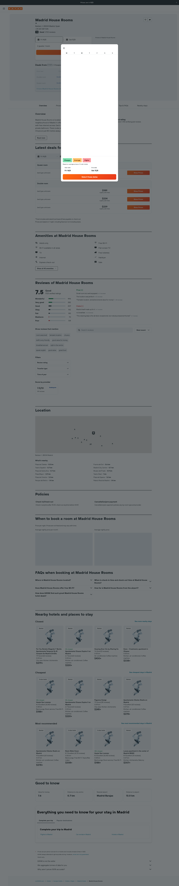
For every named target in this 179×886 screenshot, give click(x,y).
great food (62, 350)
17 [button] (53, 77)
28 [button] (75, 83)
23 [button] (86, 77)
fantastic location (56, 335)
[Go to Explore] (4, 36)
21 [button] (75, 77)
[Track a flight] (4, 41)
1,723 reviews (50, 32)
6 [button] (69, 66)
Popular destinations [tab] (64, 820)
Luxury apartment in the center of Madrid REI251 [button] (136, 752)
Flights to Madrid (46, 834)
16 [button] (86, 72)
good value (52, 350)
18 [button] (58, 77)
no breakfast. (84, 313)
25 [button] (58, 83)
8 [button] (80, 66)
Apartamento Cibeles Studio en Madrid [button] (135, 701)
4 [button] (58, 66)
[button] (176, 2)
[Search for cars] (4, 25)
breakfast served (42, 345)
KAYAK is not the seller (95, 861)
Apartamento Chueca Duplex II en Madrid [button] (78, 652)
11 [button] (58, 72)
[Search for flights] (4, 15)
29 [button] (80, 83)
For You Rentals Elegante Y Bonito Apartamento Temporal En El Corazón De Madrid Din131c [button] (49, 651)
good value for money (60, 340)
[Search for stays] (4, 20)
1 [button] (80, 61)
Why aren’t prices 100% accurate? (95, 869)
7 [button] (74, 66)
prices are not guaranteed (81, 854)
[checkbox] (46, 389)
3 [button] (52, 66)
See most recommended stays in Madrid (136, 723)
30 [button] (86, 83)
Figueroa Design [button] (100, 700)
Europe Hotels (58, 881)
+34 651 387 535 (41, 29)
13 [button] (69, 72)
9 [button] (85, 66)
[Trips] (4, 52)
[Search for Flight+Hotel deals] (4, 30)
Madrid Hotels (81, 881)
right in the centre (57, 345)
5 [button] (63, 66)
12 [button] (64, 72)
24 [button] (53, 83)
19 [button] (64, 77)
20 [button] (69, 77)
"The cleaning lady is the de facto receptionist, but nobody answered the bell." (107, 316)
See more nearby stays (143, 621)
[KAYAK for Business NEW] (4, 46)
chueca (66, 335)
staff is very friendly (43, 340)
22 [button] (80, 77)
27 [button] (69, 83)
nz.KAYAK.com (39, 881)
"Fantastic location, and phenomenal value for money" (99, 300)
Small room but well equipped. (91, 293)
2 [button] (85, 61)
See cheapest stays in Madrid (140, 672)
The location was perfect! (89, 297)
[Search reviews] (106, 330)
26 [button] (64, 83)
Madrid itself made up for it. (89, 309)
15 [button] (80, 72)
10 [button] (53, 72)
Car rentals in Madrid (83, 834)
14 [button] (75, 72)
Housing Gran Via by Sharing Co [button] (106, 649)
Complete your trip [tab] (46, 820)
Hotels (49, 881)
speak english (41, 350)
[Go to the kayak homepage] (15, 8)
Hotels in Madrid (117, 834)
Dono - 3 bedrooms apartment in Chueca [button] (136, 650)
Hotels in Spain (70, 881)
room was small (41, 335)
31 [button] (53, 88)
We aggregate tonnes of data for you (95, 865)
